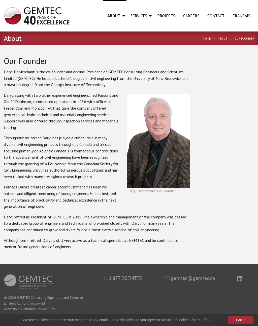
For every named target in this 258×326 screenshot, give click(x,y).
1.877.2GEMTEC (123, 278)
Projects (166, 15)
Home (207, 38)
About (113, 15)
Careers (191, 15)
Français (241, 15)
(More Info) (200, 320)
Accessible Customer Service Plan (29, 309)
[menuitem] (114, 15)
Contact (215, 15)
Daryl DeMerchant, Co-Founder (151, 191)
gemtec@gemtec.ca (190, 278)
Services (139, 15)
